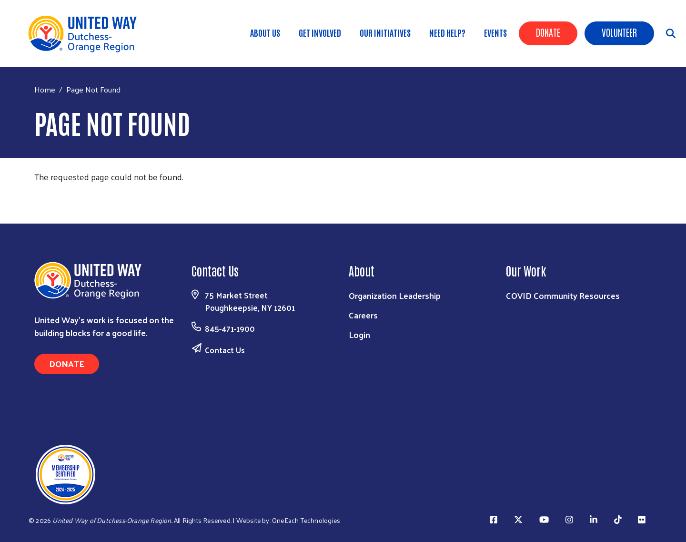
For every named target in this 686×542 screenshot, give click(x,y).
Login (359, 334)
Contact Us (225, 350)
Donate (548, 32)
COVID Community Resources (563, 295)
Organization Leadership (395, 295)
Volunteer (619, 32)
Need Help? (447, 32)
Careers (363, 314)
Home (44, 89)
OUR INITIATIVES (385, 32)
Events (495, 32)
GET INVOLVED (320, 32)
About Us (265, 32)
